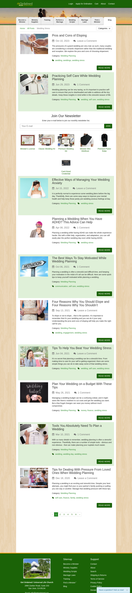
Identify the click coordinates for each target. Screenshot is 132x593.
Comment (83, 85)
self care (92, 100)
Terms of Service (97, 579)
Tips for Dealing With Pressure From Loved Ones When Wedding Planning (81, 473)
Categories (104, 28)
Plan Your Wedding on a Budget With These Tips (82, 387)
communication (61, 287)
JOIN (107, 126)
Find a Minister (97, 21)
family (72, 500)
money (83, 412)
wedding (58, 60)
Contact (111, 4)
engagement (68, 334)
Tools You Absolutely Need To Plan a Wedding (77, 429)
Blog (109, 20)
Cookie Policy (96, 586)
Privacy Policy (96, 583)
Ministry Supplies (34, 21)
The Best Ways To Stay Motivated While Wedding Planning (79, 260)
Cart (96, 4)
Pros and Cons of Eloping (69, 35)
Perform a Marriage (59, 21)
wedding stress (78, 60)
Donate (93, 590)
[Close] (127, 590)
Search (93, 571)
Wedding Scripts (72, 21)
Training (47, 20)
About (103, 4)
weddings (67, 60)
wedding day (68, 456)
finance (90, 412)
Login (71, 4)
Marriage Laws (84, 21)
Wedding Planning (68, 56)
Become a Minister (22, 21)
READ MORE (103, 68)
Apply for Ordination (84, 4)
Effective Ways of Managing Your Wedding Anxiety (81, 181)
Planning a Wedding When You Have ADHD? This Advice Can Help (77, 221)
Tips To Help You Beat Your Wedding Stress (81, 349)
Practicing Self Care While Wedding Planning (76, 77)
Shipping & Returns (98, 575)
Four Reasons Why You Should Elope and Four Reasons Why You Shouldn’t (80, 304)
